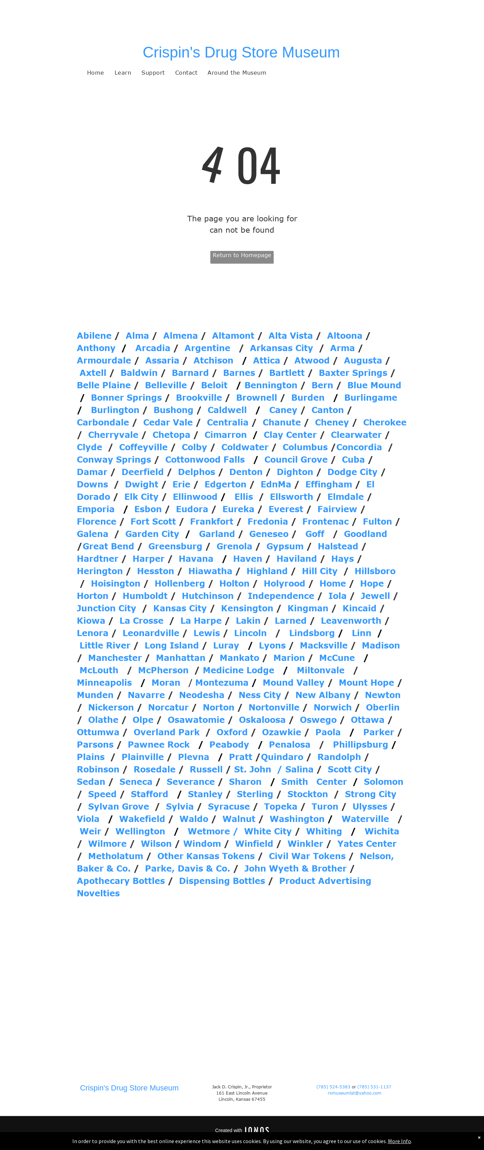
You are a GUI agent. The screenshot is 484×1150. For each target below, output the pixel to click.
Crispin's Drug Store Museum (241, 52)
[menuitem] (95, 72)
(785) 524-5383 (333, 1086)
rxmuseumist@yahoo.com (354, 1092)
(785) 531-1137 (375, 1086)
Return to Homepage (242, 255)
